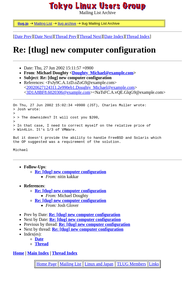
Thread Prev (66, 36)
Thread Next (90, 36)
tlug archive (67, 23)
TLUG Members (131, 274)
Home (18, 263)
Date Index (114, 36)
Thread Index (138, 36)
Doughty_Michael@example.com (102, 72)
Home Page (46, 274)
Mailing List (43, 23)
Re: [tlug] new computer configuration (70, 182)
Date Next (43, 36)
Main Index (38, 263)
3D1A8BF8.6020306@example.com (58, 92)
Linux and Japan (99, 274)
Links (154, 274)
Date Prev (23, 36)
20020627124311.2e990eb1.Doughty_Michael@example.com (80, 87)
